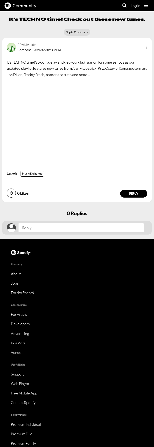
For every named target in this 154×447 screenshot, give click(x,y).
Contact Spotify (23, 402)
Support (17, 374)
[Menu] (146, 5)
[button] (146, 47)
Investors (18, 343)
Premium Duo (22, 433)
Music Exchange (32, 173)
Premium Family (23, 443)
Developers (20, 323)
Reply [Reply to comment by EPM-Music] (133, 193)
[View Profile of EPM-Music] (26, 44)
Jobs (15, 283)
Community (20, 5)
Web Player (20, 383)
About (16, 273)
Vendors (17, 352)
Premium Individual (26, 424)
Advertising (20, 333)
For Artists (19, 314)
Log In (135, 5)
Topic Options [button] (76, 32)
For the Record (22, 292)
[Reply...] (81, 227)
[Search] (124, 5)
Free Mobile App (24, 393)
